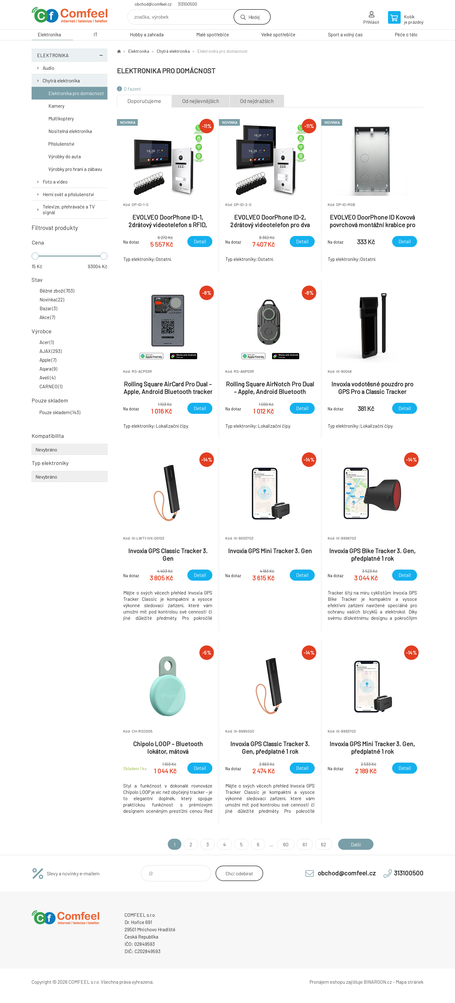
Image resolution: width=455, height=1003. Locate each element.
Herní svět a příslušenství (68, 194)
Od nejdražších (257, 101)
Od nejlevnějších (200, 101)
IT (96, 34)
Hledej (254, 17)
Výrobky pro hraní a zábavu (75, 169)
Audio (48, 68)
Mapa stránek (409, 982)
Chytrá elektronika (61, 80)
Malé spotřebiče (212, 34)
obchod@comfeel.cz (153, 4)
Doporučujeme (144, 101)
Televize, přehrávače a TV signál (69, 209)
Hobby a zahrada (147, 34)
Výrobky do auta (64, 156)
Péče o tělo (406, 34)
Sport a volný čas (345, 34)
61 (304, 844)
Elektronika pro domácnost (76, 93)
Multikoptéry (61, 118)
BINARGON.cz (378, 982)
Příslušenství (61, 144)
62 (323, 844)
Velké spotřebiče (278, 34)
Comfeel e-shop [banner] (69, 14)
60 (285, 844)
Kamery (56, 106)
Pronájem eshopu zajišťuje (336, 982)
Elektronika (49, 34)
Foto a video (55, 181)
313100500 (187, 4)
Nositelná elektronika (70, 131)
